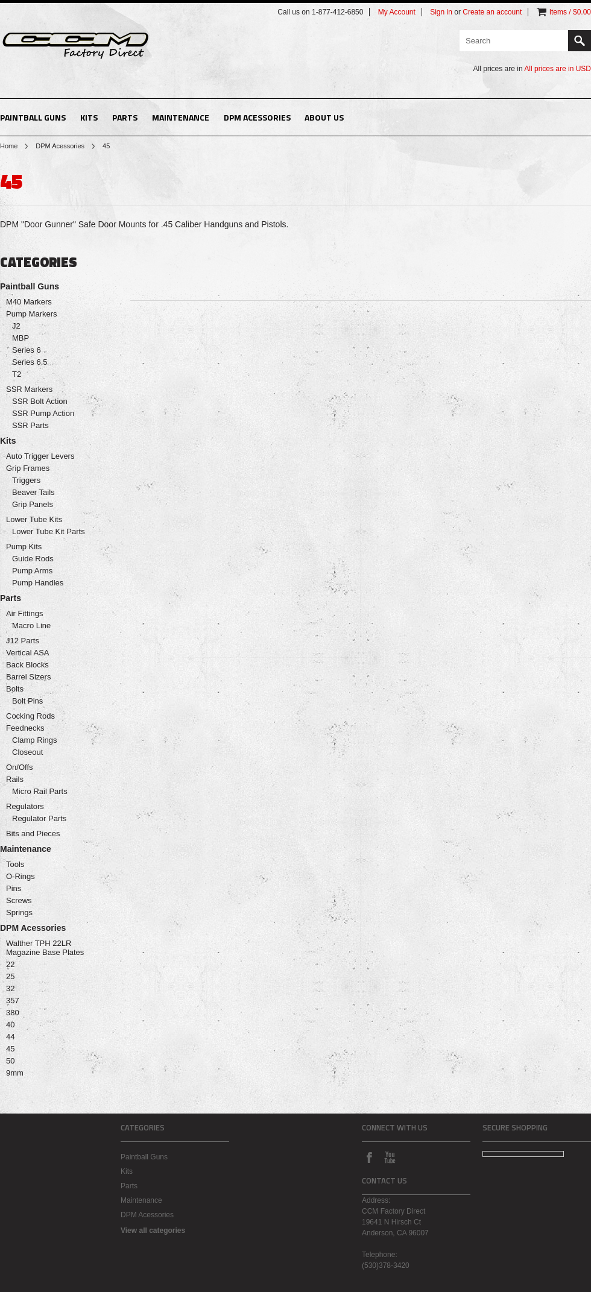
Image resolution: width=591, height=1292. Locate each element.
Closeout (27, 752)
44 (10, 1036)
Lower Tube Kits (34, 519)
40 (10, 1024)
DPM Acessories (257, 117)
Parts (124, 117)
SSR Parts (30, 425)
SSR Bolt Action (40, 401)
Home (8, 146)
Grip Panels (32, 504)
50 (10, 1060)
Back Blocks (27, 664)
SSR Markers (29, 389)
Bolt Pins (27, 700)
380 (12, 1012)
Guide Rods (33, 558)
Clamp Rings (34, 740)
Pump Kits (24, 546)
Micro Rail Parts (40, 791)
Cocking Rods (30, 715)
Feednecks (25, 728)
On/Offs (19, 767)
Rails (15, 779)
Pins (13, 888)
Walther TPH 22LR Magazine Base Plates (45, 948)
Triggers (26, 480)
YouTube (389, 1157)
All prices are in (557, 69)
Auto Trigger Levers (40, 456)
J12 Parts (22, 640)
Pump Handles (37, 582)
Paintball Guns (33, 117)
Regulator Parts (39, 818)
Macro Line (31, 625)
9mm (15, 1072)
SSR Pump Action (43, 413)
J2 (16, 325)
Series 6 (26, 350)
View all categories (153, 1230)
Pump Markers (31, 313)
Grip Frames (27, 468)
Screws (19, 900)
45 (10, 1048)
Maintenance (180, 117)
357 (12, 1000)
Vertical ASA (27, 652)
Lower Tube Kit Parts (48, 531)
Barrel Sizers (28, 676)
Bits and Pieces (33, 833)
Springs (19, 912)
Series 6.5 (30, 362)
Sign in (441, 12)
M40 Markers (29, 301)
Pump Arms (32, 570)
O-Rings (20, 876)
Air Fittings (24, 613)
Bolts (15, 688)
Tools (15, 864)
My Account (397, 12)
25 (10, 976)
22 (10, 964)
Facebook (369, 1157)
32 (10, 988)
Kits (89, 117)
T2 (16, 374)
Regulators (25, 806)
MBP (20, 337)
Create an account (492, 12)
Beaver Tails (33, 492)
